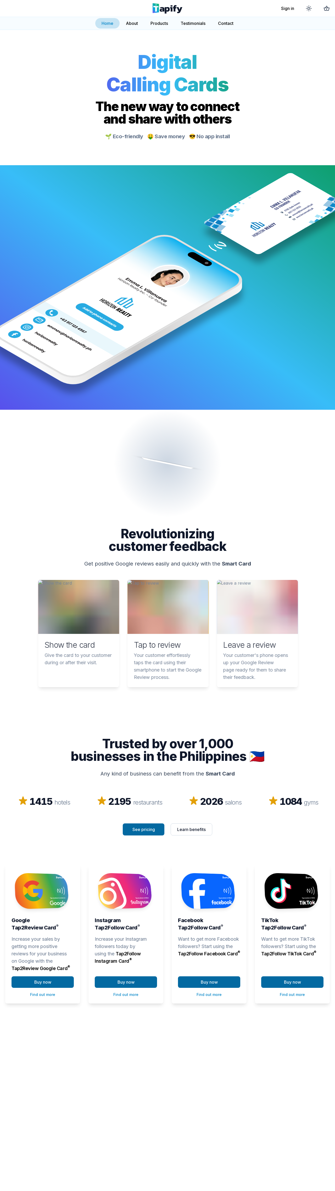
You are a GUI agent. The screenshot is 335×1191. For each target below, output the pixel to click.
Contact (225, 23)
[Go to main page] (167, 8)
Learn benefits (191, 829)
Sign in (287, 8)
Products (159, 23)
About (132, 23)
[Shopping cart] (326, 8)
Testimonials (193, 23)
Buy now (42, 982)
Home (107, 23)
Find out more (42, 994)
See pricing (143, 829)
